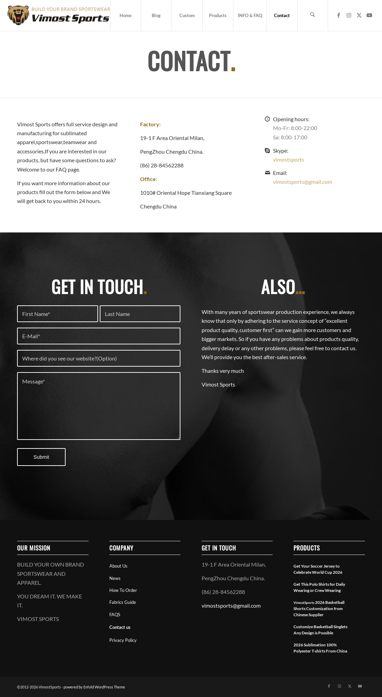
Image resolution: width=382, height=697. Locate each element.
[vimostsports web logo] (59, 15)
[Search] (312, 15)
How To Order (123, 590)
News (115, 578)
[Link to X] (359, 15)
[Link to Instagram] (349, 15)
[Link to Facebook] (338, 15)
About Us (118, 566)
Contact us (120, 627)
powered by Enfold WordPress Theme (94, 687)
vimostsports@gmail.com (302, 181)
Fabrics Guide (122, 602)
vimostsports (288, 159)
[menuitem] (125, 15)
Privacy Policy (123, 640)
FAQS (114, 614)
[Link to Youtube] (369, 15)
